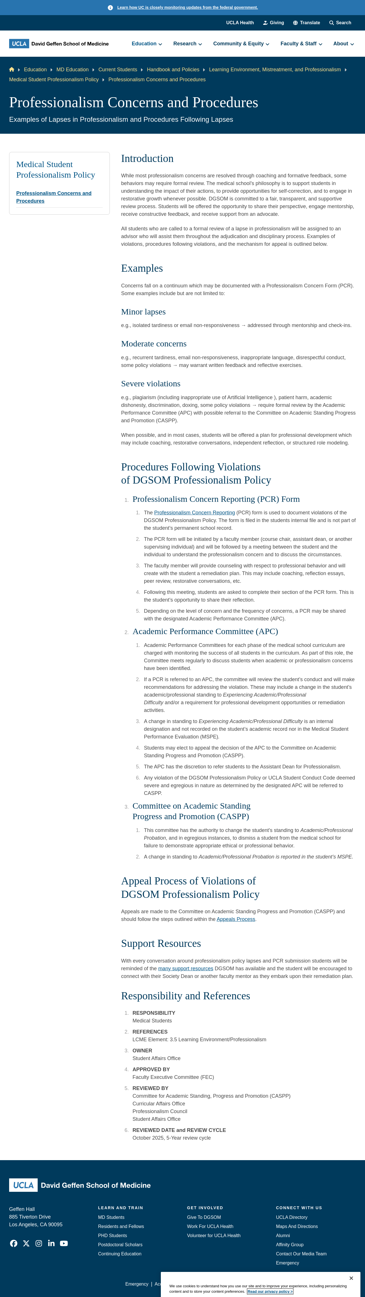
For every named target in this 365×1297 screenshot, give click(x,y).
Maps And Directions (297, 1226)
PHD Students (112, 1235)
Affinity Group (290, 1244)
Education (35, 69)
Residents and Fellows (121, 1226)
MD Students (111, 1217)
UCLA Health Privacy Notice (262, 1284)
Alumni (283, 1235)
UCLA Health (240, 22)
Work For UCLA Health (210, 1226)
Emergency (287, 1263)
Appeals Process (236, 919)
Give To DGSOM (204, 1217)
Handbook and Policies (173, 69)
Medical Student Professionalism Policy (54, 79)
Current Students (117, 69)
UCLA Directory (291, 1217)
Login (301, 1284)
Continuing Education (119, 1253)
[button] (307, 23)
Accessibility (167, 1284)
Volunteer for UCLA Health (214, 1235)
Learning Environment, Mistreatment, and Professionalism (275, 69)
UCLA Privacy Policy (206, 1284)
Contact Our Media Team (301, 1253)
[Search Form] (340, 23)
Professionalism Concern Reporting (194, 512)
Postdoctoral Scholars (120, 1244)
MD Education (72, 69)
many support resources (185, 968)
